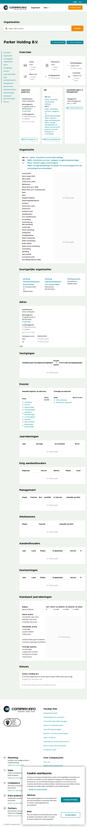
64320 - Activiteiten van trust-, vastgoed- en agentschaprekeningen (52, 112)
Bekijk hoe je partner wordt (17, 816)
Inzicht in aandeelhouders (53, 725)
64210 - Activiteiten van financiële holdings (51, 101)
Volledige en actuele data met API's (57, 741)
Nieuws (6, 102)
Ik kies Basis (70, 815)
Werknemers (8, 86)
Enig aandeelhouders (9, 78)
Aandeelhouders (9, 89)
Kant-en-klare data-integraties (55, 745)
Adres (5, 65)
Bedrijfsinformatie (50, 713)
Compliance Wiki (50, 749)
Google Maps (26, 111)
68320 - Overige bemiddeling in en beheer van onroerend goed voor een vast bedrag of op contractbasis (52, 128)
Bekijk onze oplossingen (16, 765)
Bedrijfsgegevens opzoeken (54, 717)
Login (75, 2)
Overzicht (7, 52)
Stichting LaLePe (73, 279)
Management (8, 83)
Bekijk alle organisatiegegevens (52, 139)
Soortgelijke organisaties (8, 60)
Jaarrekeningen (9, 74)
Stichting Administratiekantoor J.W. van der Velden (52, 281)
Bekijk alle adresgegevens (29, 139)
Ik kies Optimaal (70, 800)
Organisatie (35, 7)
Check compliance (75, 42)
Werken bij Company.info (53, 765)
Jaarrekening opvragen (52, 729)
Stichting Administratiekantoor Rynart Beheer (30, 281)
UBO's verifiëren (50, 737)
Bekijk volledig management (75, 108)
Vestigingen (7, 68)
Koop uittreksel (58, 42)
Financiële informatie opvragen (55, 721)
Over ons (47, 762)
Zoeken (77, 28)
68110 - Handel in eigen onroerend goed (52, 119)
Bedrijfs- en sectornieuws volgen (56, 733)
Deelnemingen (8, 93)
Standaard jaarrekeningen (9, 97)
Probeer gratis (75, 7)
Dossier (6, 71)
